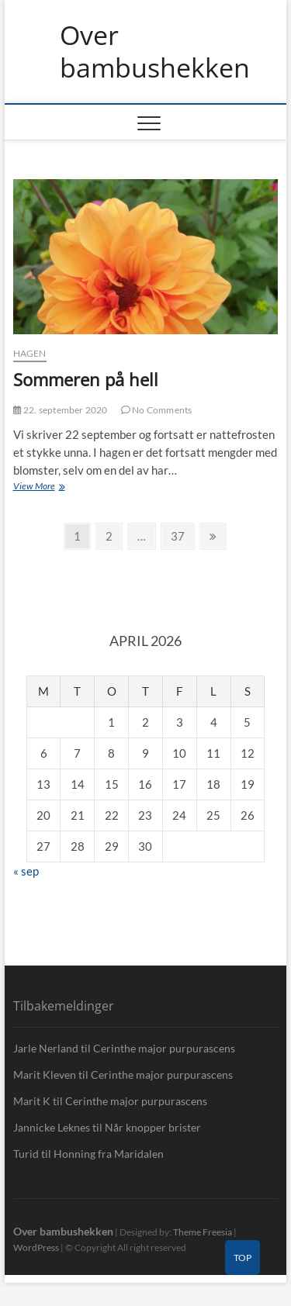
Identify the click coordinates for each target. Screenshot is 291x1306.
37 (182, 535)
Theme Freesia (202, 1232)
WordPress (36, 1247)
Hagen (30, 353)
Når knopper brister (153, 1127)
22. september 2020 (60, 410)
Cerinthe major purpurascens (164, 1048)
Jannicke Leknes (51, 1127)
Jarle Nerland (45, 1048)
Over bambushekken (155, 51)
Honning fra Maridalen (109, 1153)
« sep (26, 871)
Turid (26, 1153)
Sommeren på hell (85, 379)
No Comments (156, 410)
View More (54, 487)
